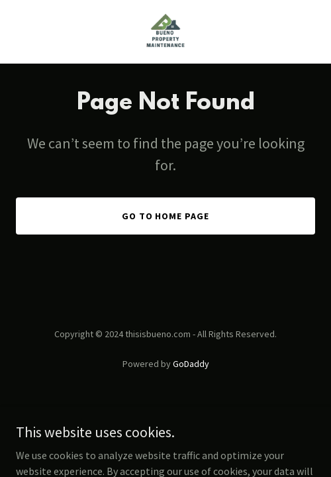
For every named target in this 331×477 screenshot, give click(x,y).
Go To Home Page (166, 216)
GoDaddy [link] (191, 364)
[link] (165, 31)
